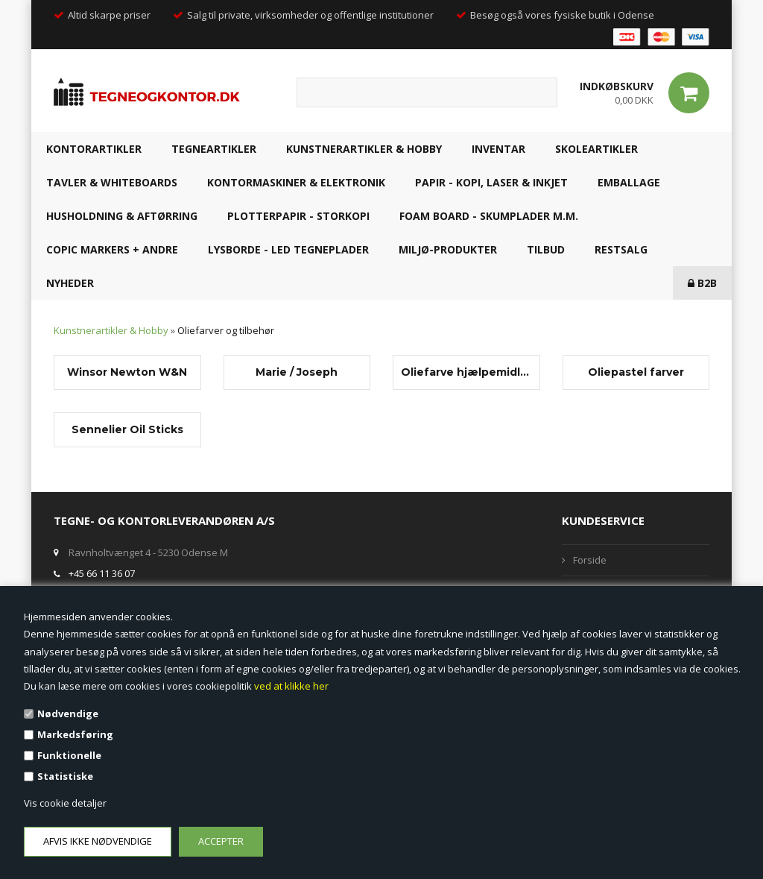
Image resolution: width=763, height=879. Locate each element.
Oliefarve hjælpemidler (466, 372)
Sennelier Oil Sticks (127, 429)
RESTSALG (621, 249)
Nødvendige (67, 713)
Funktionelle (69, 755)
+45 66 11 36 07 (102, 573)
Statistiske (65, 776)
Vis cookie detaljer (65, 803)
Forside (590, 560)
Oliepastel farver (636, 372)
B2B (702, 283)
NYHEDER (70, 283)
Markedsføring (75, 734)
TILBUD (546, 249)
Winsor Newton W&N (127, 372)
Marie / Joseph (297, 372)
